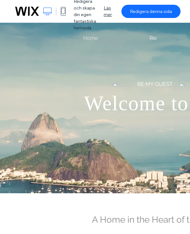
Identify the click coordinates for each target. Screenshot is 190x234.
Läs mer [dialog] (108, 11)
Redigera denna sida (151, 11)
